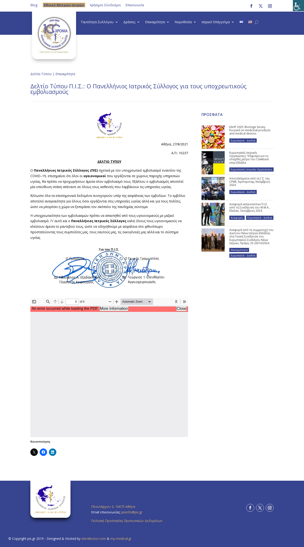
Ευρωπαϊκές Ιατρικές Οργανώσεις (251, 169)
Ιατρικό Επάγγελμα (216, 22)
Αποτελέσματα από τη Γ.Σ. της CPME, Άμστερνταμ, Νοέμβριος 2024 (249, 181)
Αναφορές (237, 217)
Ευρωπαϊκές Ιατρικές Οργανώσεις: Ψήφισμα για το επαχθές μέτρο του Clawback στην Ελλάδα (249, 158)
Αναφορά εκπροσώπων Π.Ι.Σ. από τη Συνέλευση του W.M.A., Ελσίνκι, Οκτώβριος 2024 (249, 207)
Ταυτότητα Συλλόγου (97, 22)
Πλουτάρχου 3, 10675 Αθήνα (113, 506)
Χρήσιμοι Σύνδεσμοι (105, 5)
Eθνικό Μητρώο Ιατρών (64, 5)
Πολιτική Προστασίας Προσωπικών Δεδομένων (127, 520)
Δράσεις (129, 22)
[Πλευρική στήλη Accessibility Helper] (298, 5)
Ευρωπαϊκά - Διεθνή (243, 140)
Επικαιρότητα (155, 22)
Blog (33, 5)
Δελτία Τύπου (41, 74)
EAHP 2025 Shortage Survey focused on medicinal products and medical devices (249, 130)
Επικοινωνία (134, 5)
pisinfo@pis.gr (132, 512)
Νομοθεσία (183, 22)
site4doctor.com (93, 538)
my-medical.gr (120, 538)
